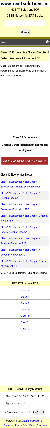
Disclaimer (8, 425)
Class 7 (25, 296)
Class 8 (25, 303)
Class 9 (25, 309)
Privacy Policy (22, 425)
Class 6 (25, 290)
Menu (25, 41)
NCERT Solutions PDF (33, 421)
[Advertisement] (25, 105)
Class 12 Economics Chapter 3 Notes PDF (25, 160)
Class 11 (25, 322)
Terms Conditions (38, 425)
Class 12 (25, 328)
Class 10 (25, 315)
